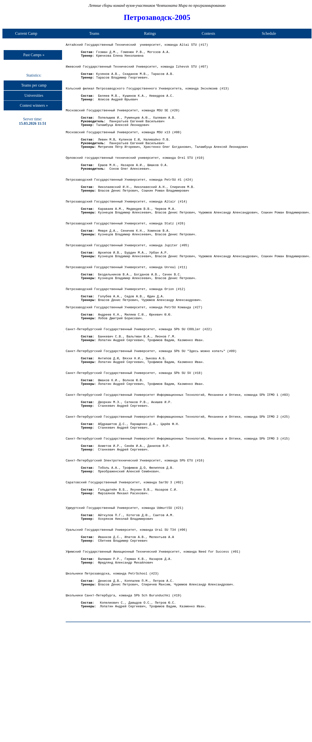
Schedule (269, 33)
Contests (208, 33)
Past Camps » (33, 55)
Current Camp (26, 33)
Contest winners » (34, 105)
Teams (94, 33)
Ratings (150, 33)
